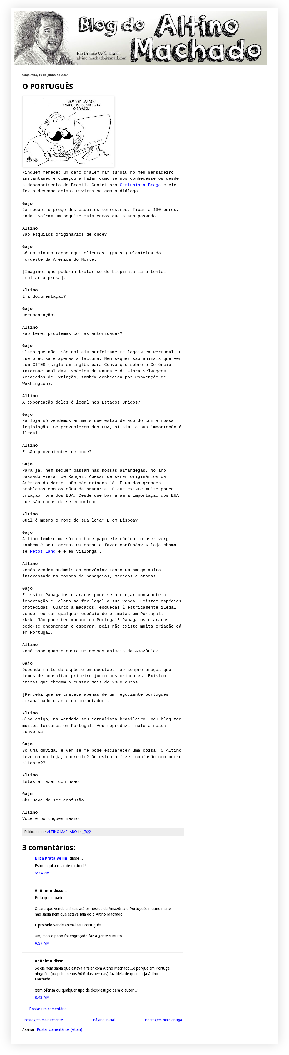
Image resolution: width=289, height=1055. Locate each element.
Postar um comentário (48, 1009)
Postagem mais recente (43, 1020)
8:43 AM (42, 997)
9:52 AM (42, 943)
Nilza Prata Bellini (52, 858)
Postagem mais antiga (163, 1020)
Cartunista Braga (140, 185)
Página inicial (104, 1020)
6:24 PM (42, 873)
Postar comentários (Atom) (59, 1029)
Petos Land (43, 551)
